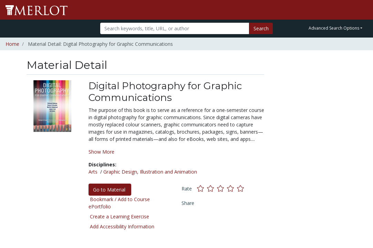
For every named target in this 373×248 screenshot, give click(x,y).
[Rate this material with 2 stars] (212, 188)
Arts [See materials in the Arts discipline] (93, 171)
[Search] (175, 28)
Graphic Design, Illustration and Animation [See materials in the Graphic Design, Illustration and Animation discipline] (150, 171)
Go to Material (110, 189)
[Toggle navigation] (363, 10)
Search (261, 28)
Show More (101, 151)
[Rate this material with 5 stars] (241, 188)
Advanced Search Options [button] (334, 28)
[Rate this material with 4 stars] (232, 188)
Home (12, 44)
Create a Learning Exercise (119, 216)
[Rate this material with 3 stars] (222, 188)
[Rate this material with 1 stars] (202, 188)
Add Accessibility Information (122, 226)
